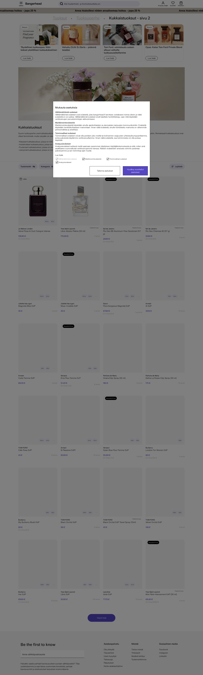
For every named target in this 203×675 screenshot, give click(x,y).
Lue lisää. (59, 155)
